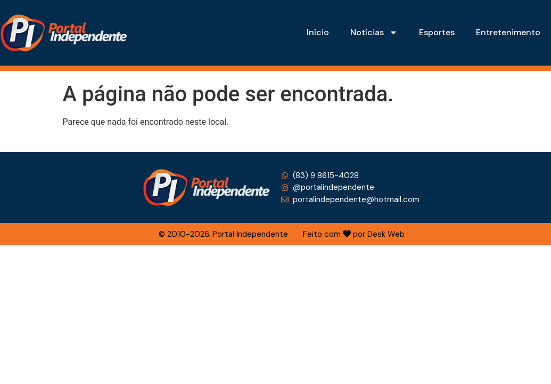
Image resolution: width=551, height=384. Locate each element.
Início (318, 32)
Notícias (374, 32)
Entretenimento (508, 32)
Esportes (437, 32)
